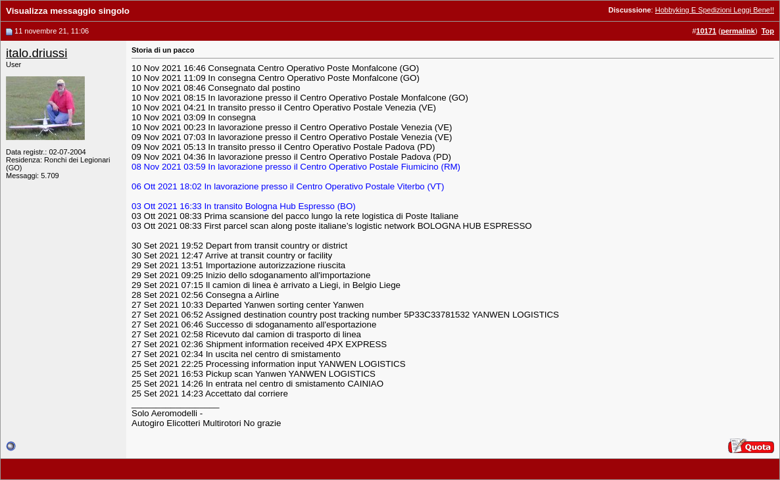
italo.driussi (36, 53)
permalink (738, 31)
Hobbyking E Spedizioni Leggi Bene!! (714, 10)
